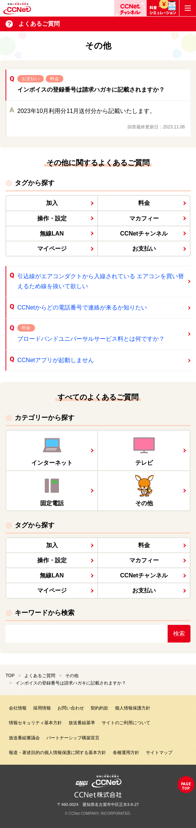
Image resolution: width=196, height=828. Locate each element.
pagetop (186, 786)
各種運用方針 (126, 752)
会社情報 (18, 708)
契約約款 (99, 708)
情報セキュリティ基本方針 (35, 722)
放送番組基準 (82, 722)
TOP (10, 675)
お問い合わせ (70, 708)
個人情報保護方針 (132, 708)
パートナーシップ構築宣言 (72, 737)
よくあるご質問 (39, 675)
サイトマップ (159, 752)
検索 (179, 633)
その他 (71, 675)
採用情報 (42, 708)
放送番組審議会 (24, 737)
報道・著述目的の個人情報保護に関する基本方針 (57, 752)
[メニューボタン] (187, 8)
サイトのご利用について (126, 722)
